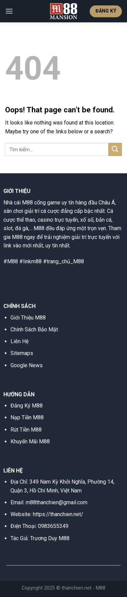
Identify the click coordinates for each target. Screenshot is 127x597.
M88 (100, 588)
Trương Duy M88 (49, 538)
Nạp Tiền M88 (27, 417)
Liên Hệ (19, 341)
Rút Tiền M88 (26, 429)
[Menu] (9, 11)
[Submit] (115, 149)
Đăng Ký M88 (26, 405)
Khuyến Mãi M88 (30, 441)
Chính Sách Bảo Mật (34, 329)
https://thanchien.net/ (58, 514)
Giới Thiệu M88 (28, 317)
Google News (26, 365)
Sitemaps (21, 353)
